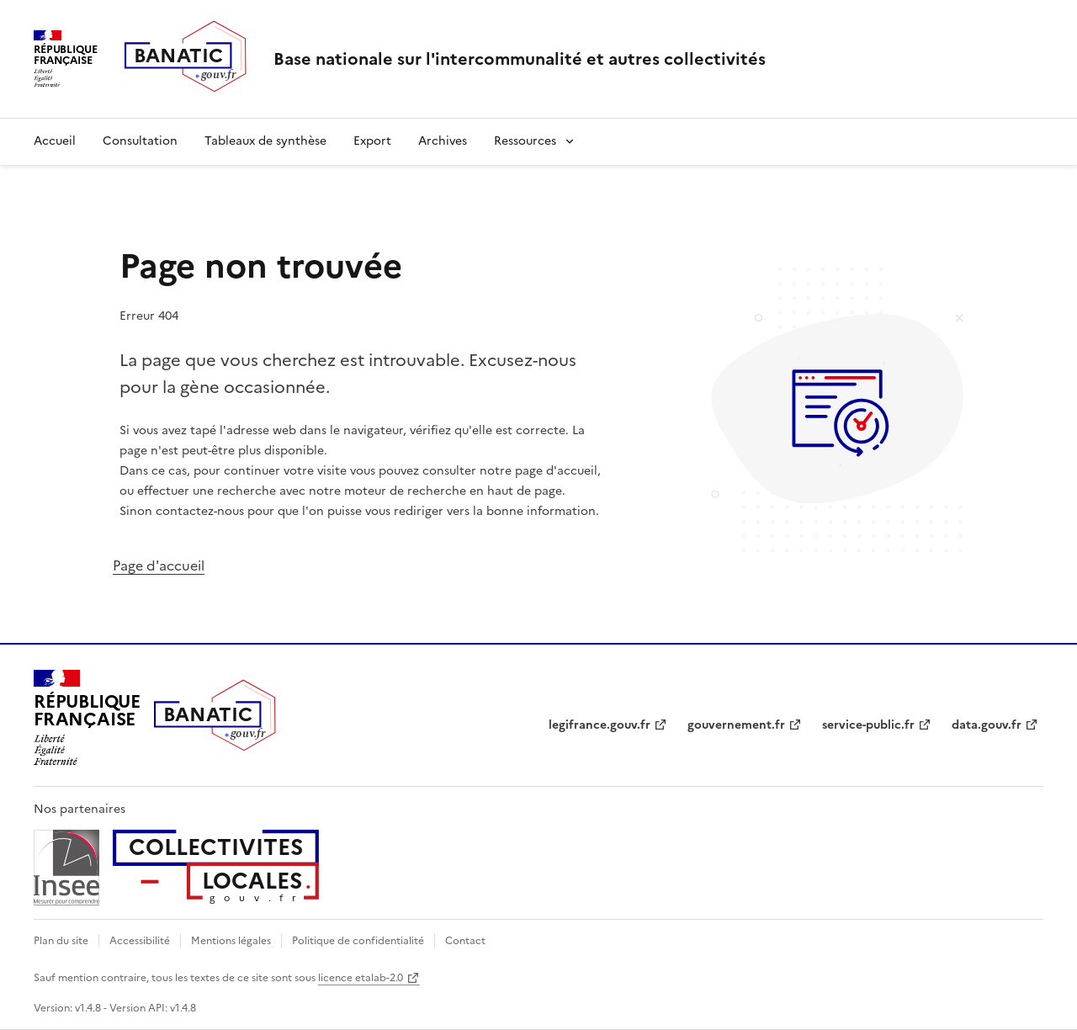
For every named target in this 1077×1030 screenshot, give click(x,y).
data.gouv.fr (986, 725)
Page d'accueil (158, 565)
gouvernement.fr (736, 725)
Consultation (140, 141)
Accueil (55, 141)
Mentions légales (231, 940)
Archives (442, 141)
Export (372, 141)
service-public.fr (868, 725)
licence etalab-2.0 (360, 977)
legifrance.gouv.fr (599, 725)
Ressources (525, 141)
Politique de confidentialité (358, 940)
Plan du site (61, 940)
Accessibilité (139, 940)
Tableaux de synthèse (265, 141)
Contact (465, 940)
